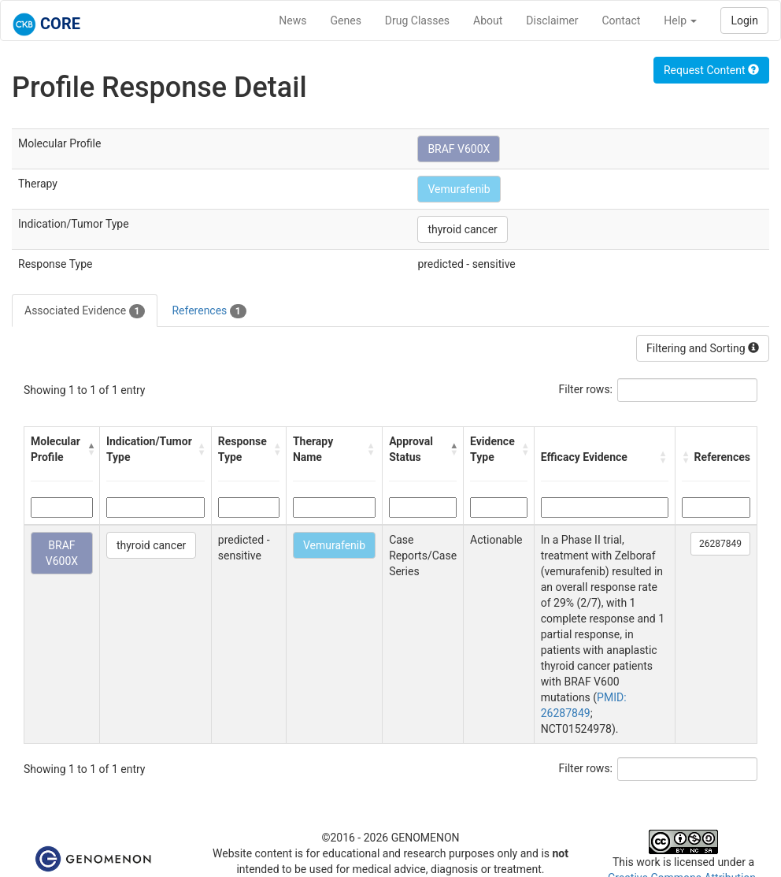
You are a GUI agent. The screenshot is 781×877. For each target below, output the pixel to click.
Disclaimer (552, 20)
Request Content (711, 70)
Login (744, 20)
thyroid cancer (462, 229)
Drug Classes (417, 20)
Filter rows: (586, 389)
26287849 (720, 543)
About (487, 20)
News (292, 20)
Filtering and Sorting (702, 348)
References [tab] (209, 311)
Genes (346, 20)
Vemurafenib (459, 189)
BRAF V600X (459, 149)
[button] (89, 449)
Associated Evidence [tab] (84, 311)
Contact (620, 20)
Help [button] (680, 20)
